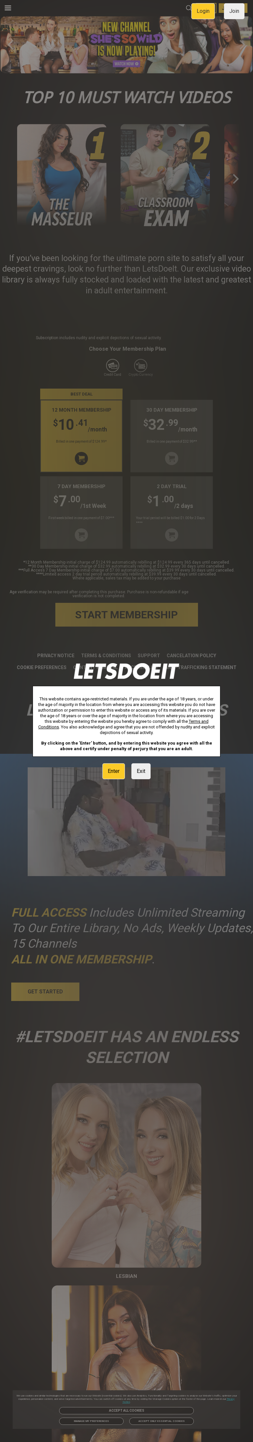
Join (234, 11)
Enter (114, 771)
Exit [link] (141, 771)
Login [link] (203, 11)
